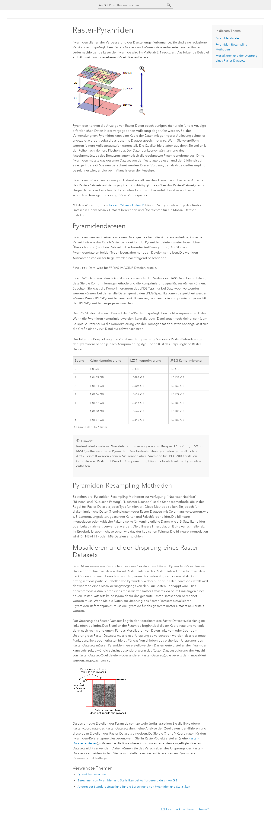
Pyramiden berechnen (92, 771)
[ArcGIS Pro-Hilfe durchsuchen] (132, 5)
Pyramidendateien (228, 38)
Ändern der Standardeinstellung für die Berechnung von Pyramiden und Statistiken (134, 784)
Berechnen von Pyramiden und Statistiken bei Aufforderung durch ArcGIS (127, 778)
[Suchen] (169, 5)
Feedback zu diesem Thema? (187, 806)
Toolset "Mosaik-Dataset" (126, 205)
